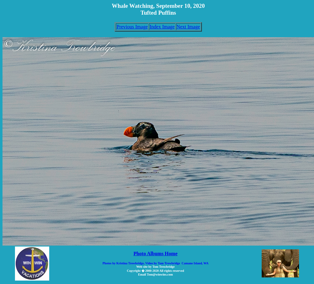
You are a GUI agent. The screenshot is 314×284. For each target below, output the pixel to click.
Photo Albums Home (155, 253)
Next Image (188, 26)
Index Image (162, 26)
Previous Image (132, 26)
